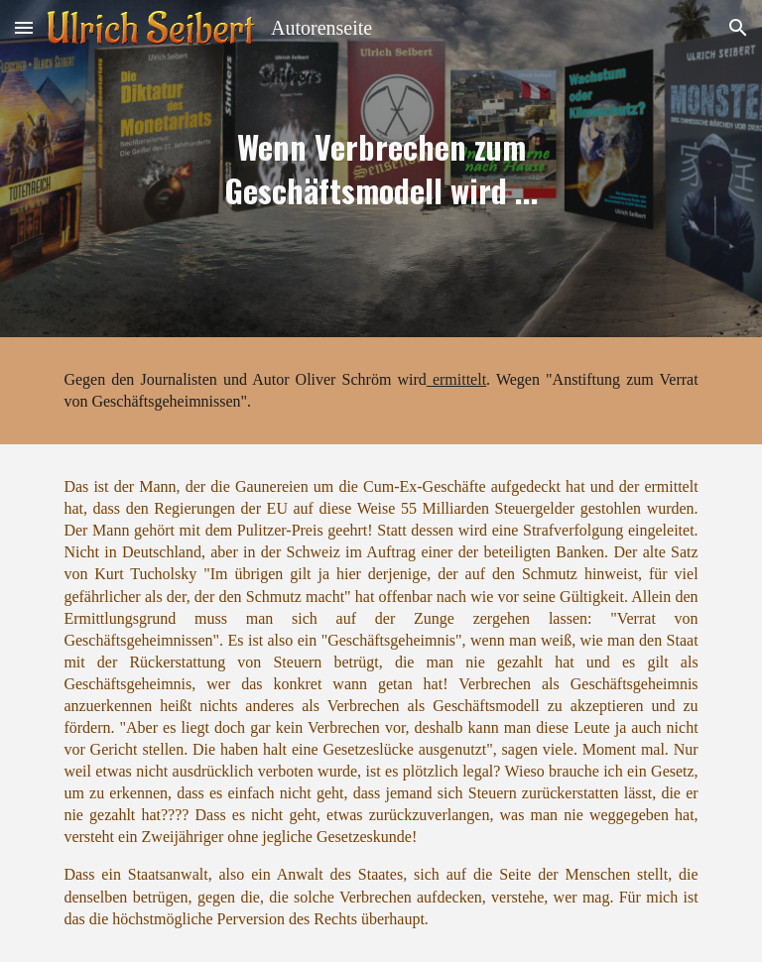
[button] (24, 27)
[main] (380, 168)
